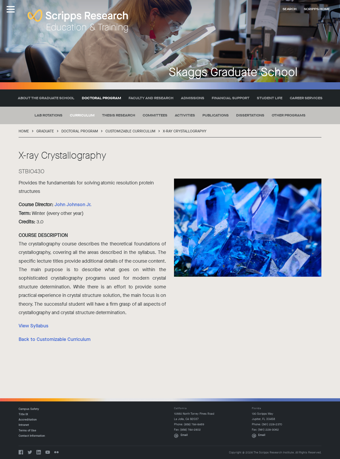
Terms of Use (27, 430)
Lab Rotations (48, 115)
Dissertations (250, 115)
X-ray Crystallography (184, 131)
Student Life (269, 98)
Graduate (45, 131)
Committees (155, 115)
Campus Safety (29, 409)
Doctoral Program (101, 98)
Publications (215, 115)
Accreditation (28, 420)
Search (289, 9)
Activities (185, 115)
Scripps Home (317, 9)
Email (184, 435)
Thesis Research (118, 115)
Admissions (192, 98)
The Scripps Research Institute (78, 21)
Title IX (23, 414)
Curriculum (82, 115)
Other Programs (288, 115)
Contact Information (32, 436)
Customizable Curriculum (130, 131)
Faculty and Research (151, 98)
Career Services (306, 98)
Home (24, 131)
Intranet (24, 425)
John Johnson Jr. (73, 204)
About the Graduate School (46, 98)
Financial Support (230, 98)
